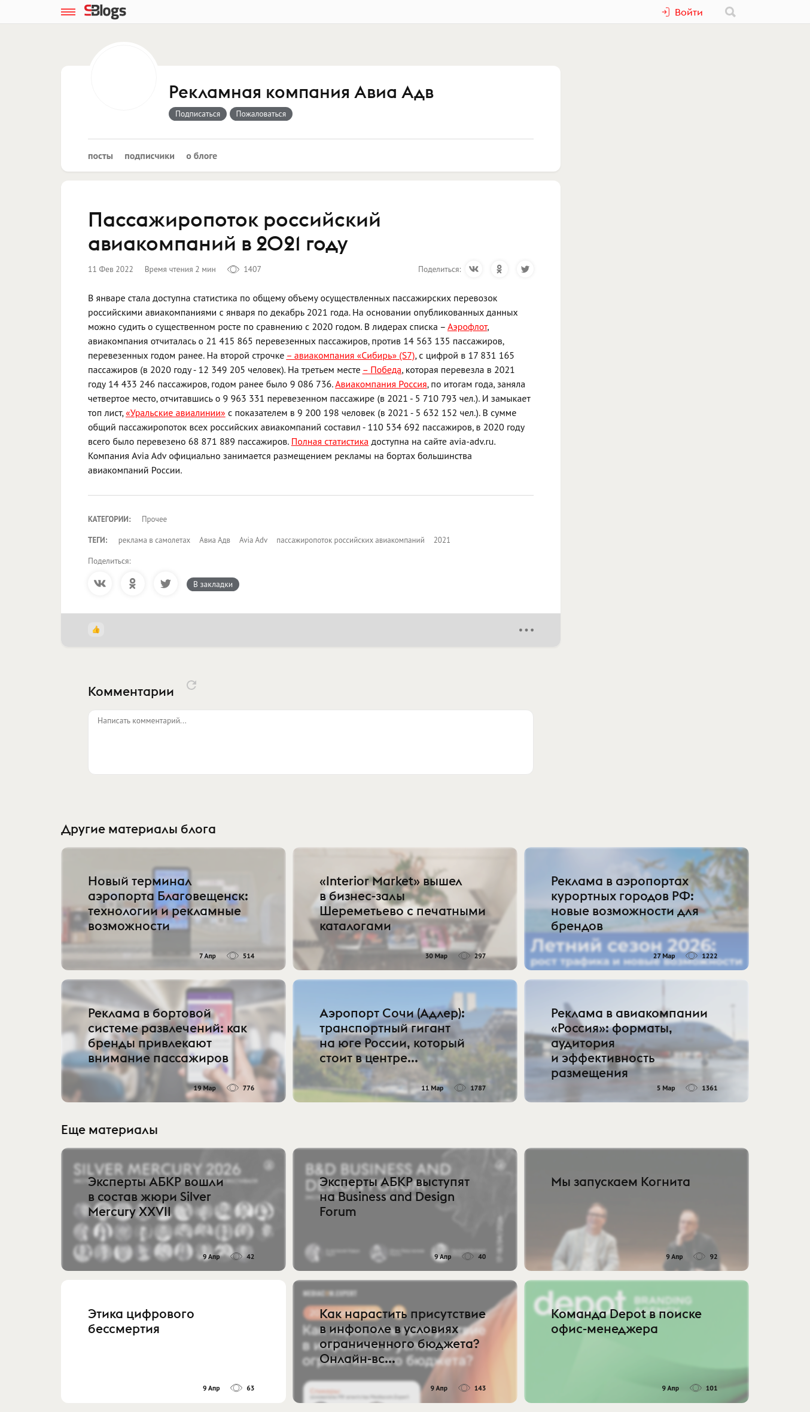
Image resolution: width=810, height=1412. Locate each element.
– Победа (382, 369)
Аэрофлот (467, 326)
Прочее (154, 519)
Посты (100, 155)
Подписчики (149, 155)
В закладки (213, 584)
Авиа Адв (214, 540)
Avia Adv (253, 540)
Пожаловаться (261, 113)
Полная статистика (330, 441)
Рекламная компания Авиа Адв (301, 93)
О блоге (201, 155)
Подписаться (197, 113)
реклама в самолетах (154, 540)
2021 (442, 540)
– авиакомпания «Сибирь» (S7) (350, 355)
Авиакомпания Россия (381, 384)
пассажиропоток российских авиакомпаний (350, 540)
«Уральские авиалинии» (176, 412)
